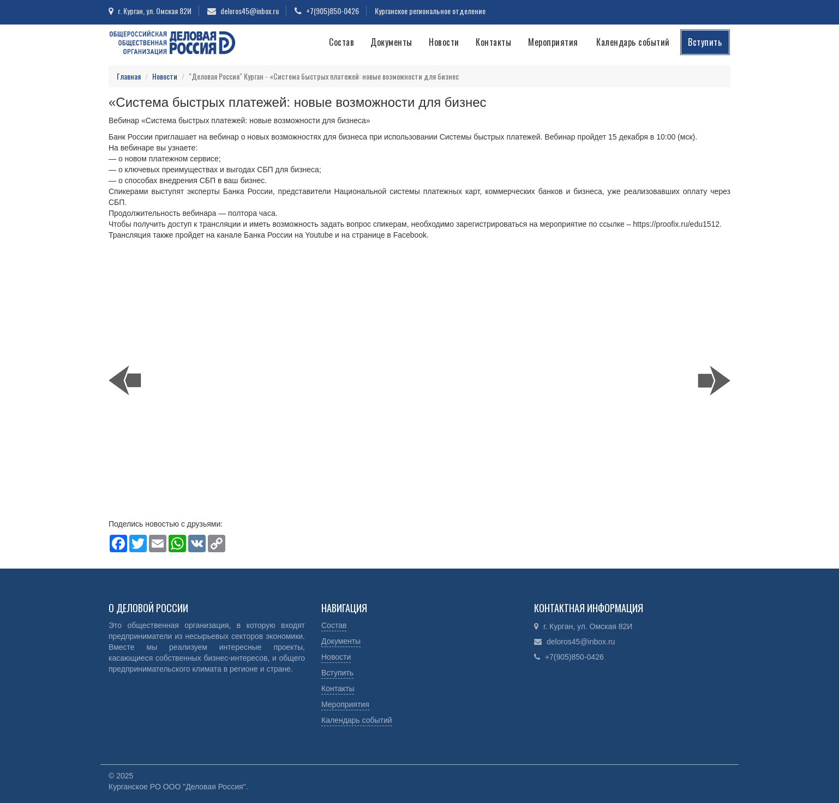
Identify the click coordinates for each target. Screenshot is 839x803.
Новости (444, 42)
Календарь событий (633, 42)
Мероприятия (553, 42)
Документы (391, 42)
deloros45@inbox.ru (249, 10)
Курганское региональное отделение (430, 10)
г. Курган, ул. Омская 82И (154, 10)
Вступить (705, 42)
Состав (341, 42)
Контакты (493, 42)
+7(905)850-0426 (332, 10)
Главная (129, 76)
